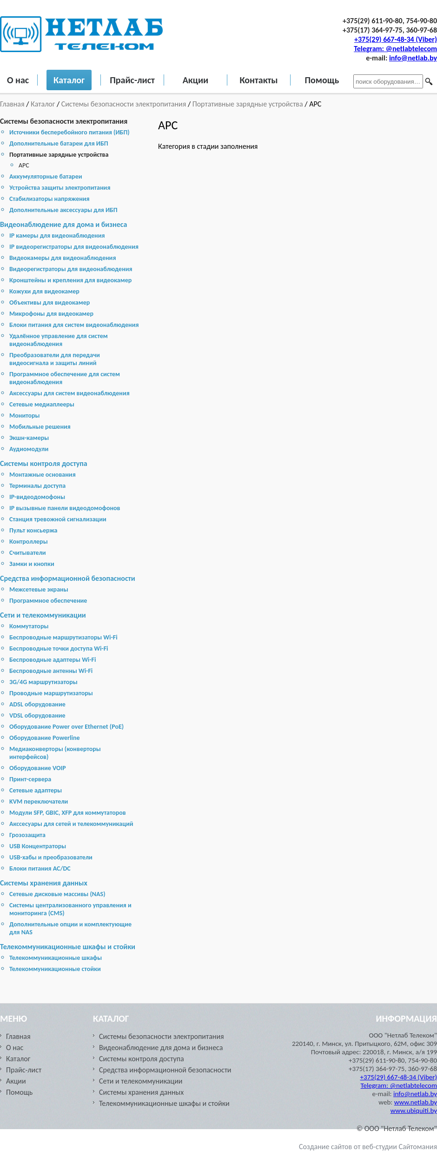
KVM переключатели (38, 801)
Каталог (69, 80)
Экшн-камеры (29, 438)
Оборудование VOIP (37, 768)
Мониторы (24, 415)
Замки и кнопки (31, 564)
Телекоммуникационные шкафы (55, 958)
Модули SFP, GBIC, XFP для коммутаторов (67, 813)
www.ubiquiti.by (414, 1110)
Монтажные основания (42, 475)
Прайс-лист (132, 80)
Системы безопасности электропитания (123, 104)
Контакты (258, 80)
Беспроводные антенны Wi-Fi (51, 671)
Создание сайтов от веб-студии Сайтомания (368, 1146)
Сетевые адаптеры (35, 790)
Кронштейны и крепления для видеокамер (70, 280)
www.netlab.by (415, 1102)
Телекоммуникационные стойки (55, 969)
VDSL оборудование (37, 715)
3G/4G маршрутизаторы (43, 682)
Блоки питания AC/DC (40, 868)
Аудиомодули (28, 449)
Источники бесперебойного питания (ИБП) (69, 132)
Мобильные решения (40, 427)
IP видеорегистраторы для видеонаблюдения (74, 247)
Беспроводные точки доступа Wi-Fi (58, 648)
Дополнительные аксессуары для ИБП (63, 210)
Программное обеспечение (48, 601)
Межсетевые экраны (38, 589)
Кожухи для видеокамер (44, 291)
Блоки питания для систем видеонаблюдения (74, 325)
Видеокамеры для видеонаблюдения (62, 258)
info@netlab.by (413, 57)
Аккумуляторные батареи (45, 176)
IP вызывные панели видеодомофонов (64, 508)
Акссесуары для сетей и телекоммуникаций (71, 824)
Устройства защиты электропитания (59, 188)
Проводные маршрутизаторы (51, 693)
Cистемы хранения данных (43, 882)
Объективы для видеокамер (49, 302)
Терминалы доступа (37, 486)
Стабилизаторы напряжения (49, 199)
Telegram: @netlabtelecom (395, 48)
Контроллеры (28, 542)
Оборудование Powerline (44, 738)
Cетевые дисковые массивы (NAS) (57, 894)
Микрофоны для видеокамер (51, 314)
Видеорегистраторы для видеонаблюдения (70, 269)
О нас (18, 80)
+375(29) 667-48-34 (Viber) (395, 39)
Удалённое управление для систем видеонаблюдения (58, 340)
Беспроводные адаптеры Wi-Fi (52, 660)
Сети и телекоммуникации (43, 615)
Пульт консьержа (33, 530)
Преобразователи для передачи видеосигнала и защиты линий (54, 359)
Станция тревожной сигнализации (57, 519)
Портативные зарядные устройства (247, 104)
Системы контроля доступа (43, 463)
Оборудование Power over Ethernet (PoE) (66, 727)
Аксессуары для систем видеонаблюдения (69, 393)
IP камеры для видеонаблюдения (57, 236)
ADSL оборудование (37, 704)
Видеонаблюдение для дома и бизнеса (63, 224)
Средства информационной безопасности (67, 578)
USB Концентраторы (37, 846)
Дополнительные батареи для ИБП (58, 143)
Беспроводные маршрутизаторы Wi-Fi (63, 637)
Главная (13, 104)
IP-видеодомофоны (37, 497)
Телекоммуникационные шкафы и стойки (67, 946)
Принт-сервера (30, 779)
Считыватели (27, 553)
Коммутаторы (28, 626)
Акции (196, 80)
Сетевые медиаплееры (41, 404)
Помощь (322, 80)
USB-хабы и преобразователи (51, 857)
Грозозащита (27, 835)
